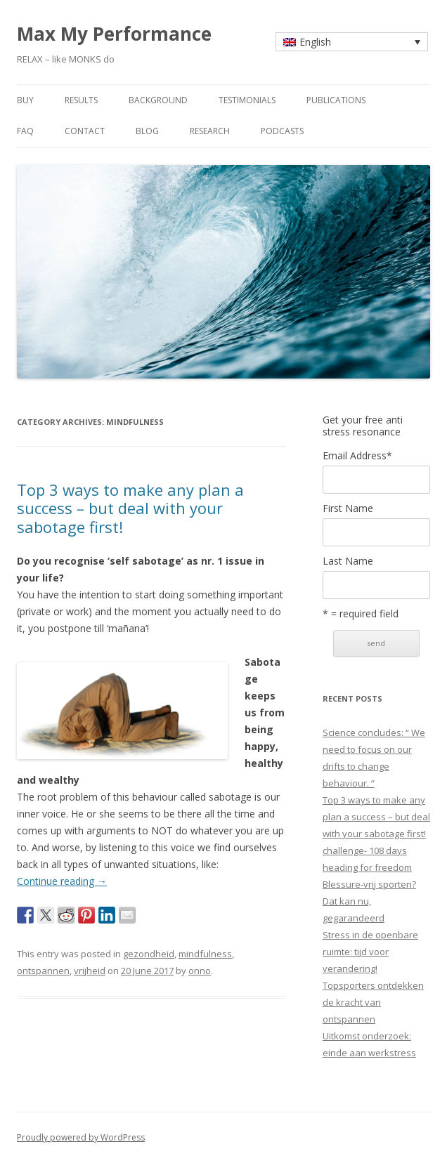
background (158, 100)
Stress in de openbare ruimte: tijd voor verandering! (370, 951)
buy (25, 100)
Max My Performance (114, 33)
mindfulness (205, 953)
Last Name (348, 561)
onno (199, 970)
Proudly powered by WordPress (81, 1137)
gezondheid (148, 953)
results (81, 100)
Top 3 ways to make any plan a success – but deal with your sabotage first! (130, 508)
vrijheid (89, 970)
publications (335, 100)
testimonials (247, 100)
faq (25, 131)
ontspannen (43, 970)
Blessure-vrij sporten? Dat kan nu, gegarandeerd (369, 901)
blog (147, 131)
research (210, 131)
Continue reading (62, 881)
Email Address (357, 456)
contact (85, 131)
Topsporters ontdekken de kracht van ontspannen (373, 1002)
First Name (348, 508)
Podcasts (282, 131)
